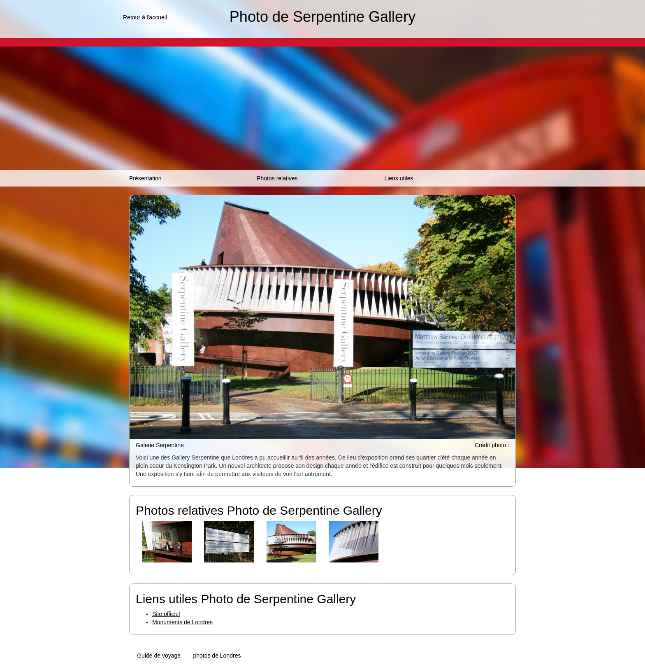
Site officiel (166, 614)
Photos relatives (277, 178)
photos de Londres (217, 655)
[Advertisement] (322, 108)
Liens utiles (398, 178)
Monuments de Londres (182, 622)
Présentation (145, 178)
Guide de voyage (159, 655)
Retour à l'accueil (145, 17)
